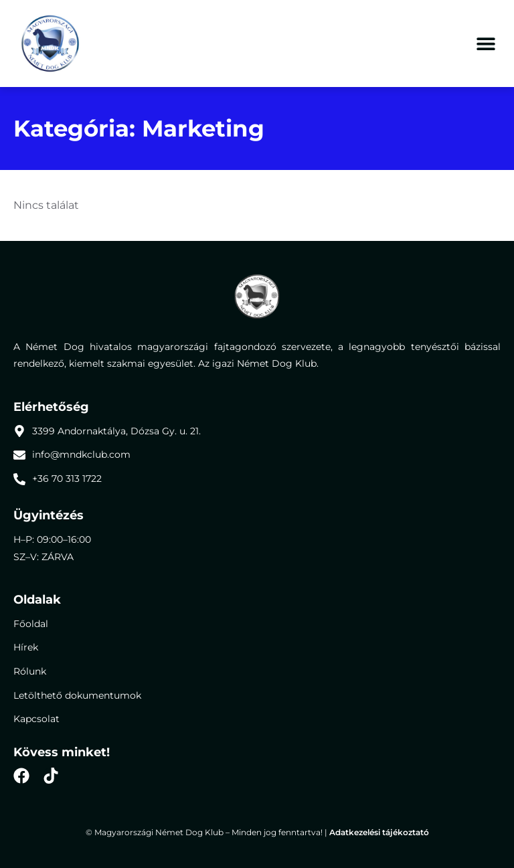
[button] (485, 44)
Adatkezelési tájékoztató (379, 832)
